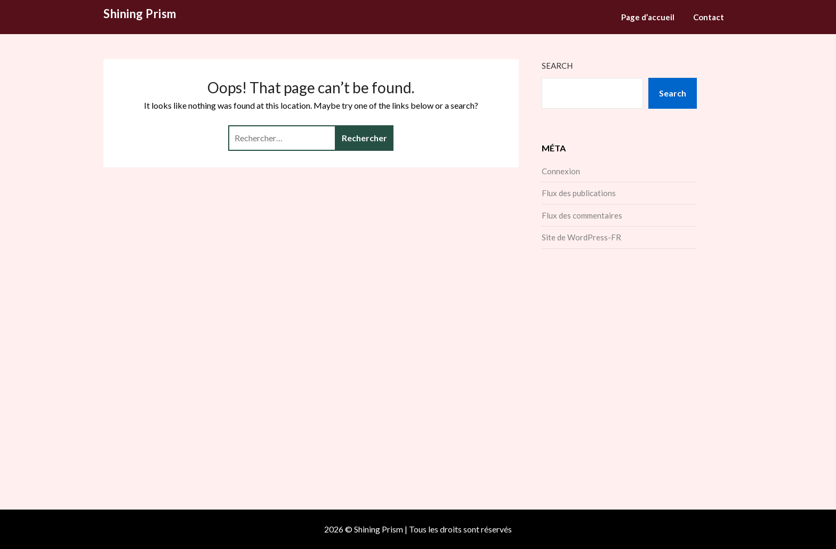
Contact (708, 17)
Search (557, 65)
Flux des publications (579, 193)
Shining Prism (139, 13)
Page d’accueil (647, 17)
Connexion (561, 171)
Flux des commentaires (582, 215)
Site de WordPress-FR (581, 237)
